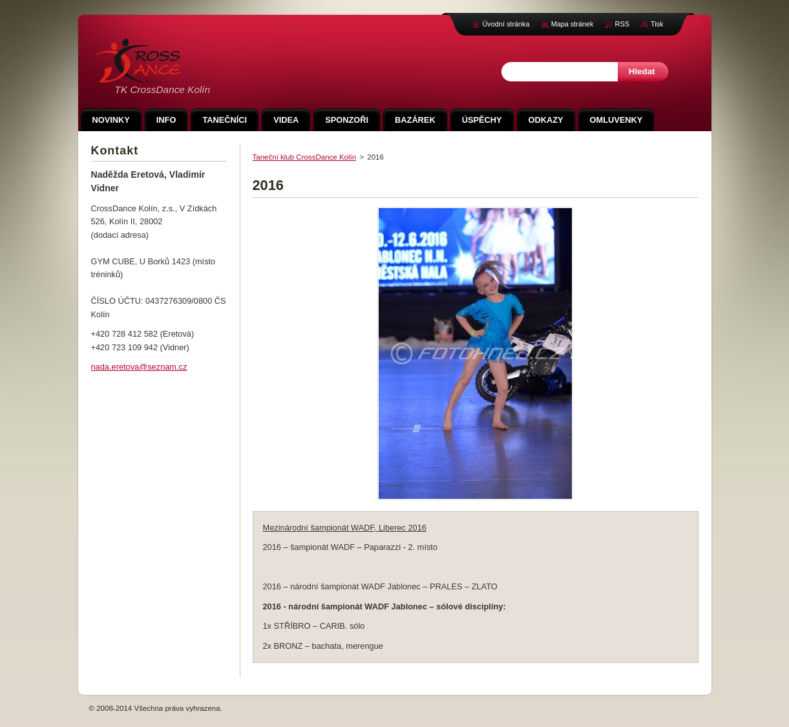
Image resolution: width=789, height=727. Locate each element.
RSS (622, 24)
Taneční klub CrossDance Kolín (305, 157)
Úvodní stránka (505, 24)
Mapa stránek (572, 24)
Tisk (657, 24)
